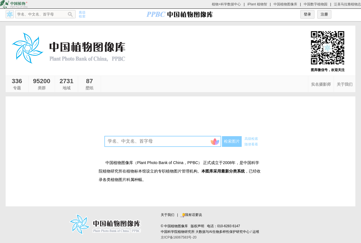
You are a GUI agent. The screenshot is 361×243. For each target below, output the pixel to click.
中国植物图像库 (285, 4)
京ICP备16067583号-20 (179, 237)
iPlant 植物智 (257, 4)
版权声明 (197, 226)
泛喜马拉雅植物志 (347, 4)
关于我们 (167, 215)
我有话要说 (191, 215)
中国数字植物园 (315, 4)
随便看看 (251, 144)
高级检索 (251, 139)
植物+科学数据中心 (226, 4)
